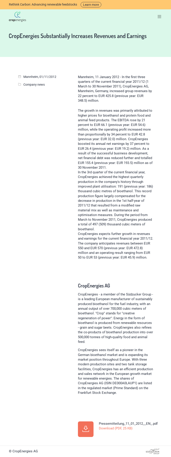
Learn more (91, 4)
